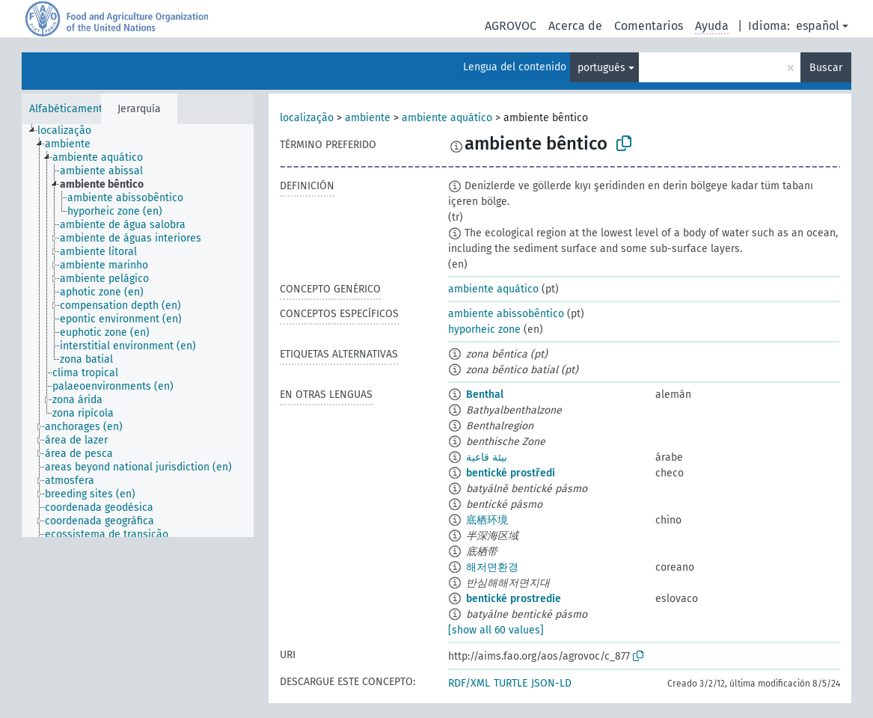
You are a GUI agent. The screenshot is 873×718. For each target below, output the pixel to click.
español (817, 26)
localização (307, 117)
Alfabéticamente (68, 108)
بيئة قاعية (486, 457)
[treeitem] (71, 131)
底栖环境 (487, 520)
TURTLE (510, 683)
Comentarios (648, 26)
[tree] (138, 330)
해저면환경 (492, 567)
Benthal (484, 394)
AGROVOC (510, 26)
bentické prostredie (513, 598)
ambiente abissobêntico (506, 313)
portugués (601, 67)
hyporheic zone (484, 329)
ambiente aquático (447, 117)
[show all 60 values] (496, 630)
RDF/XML (469, 683)
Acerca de (575, 26)
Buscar (825, 67)
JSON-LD (551, 683)
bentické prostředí (510, 473)
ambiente (367, 117)
